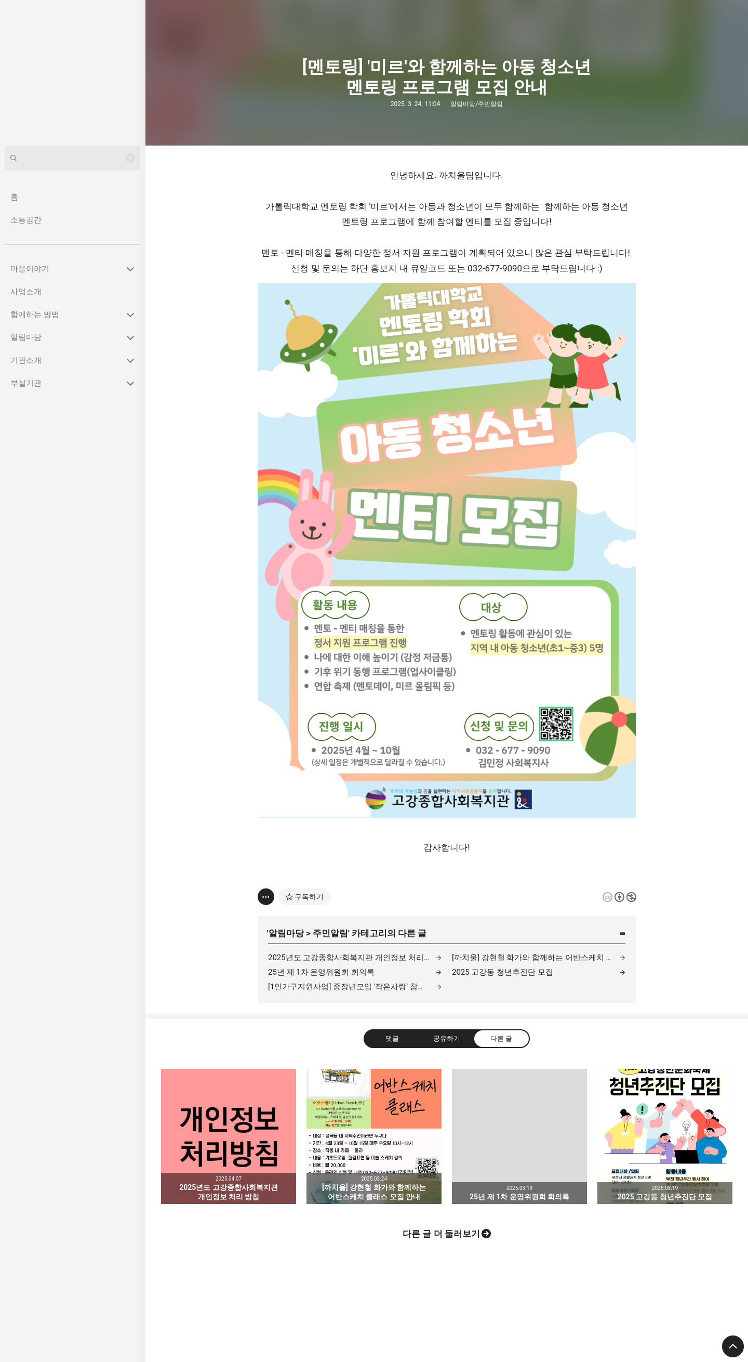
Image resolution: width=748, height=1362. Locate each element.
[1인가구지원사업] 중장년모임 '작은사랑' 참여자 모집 (355, 986)
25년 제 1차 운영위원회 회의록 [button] (519, 1136)
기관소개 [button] (26, 360)
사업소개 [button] (26, 291)
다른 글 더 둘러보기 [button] (441, 1233)
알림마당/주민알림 (476, 104)
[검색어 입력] (72, 158)
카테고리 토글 (130, 268)
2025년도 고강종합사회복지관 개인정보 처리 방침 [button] (228, 1136)
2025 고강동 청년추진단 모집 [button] (664, 1136)
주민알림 (330, 933)
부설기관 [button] (26, 383)
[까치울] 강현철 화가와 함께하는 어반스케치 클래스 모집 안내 (538, 957)
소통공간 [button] (26, 220)
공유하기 (446, 1038)
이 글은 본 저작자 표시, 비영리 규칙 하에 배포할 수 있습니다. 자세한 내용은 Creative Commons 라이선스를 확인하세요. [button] (619, 897)
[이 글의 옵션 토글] (266, 896)
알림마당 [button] (26, 337)
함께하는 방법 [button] (34, 314)
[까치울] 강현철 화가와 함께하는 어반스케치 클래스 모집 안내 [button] (374, 1136)
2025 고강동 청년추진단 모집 (502, 972)
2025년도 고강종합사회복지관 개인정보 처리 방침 (355, 957)
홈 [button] (14, 197)
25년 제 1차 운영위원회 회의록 (321, 972)
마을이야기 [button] (29, 268)
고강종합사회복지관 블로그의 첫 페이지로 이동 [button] (72, 73)
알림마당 (286, 933)
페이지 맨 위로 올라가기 (732, 1346)
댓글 (392, 1038)
